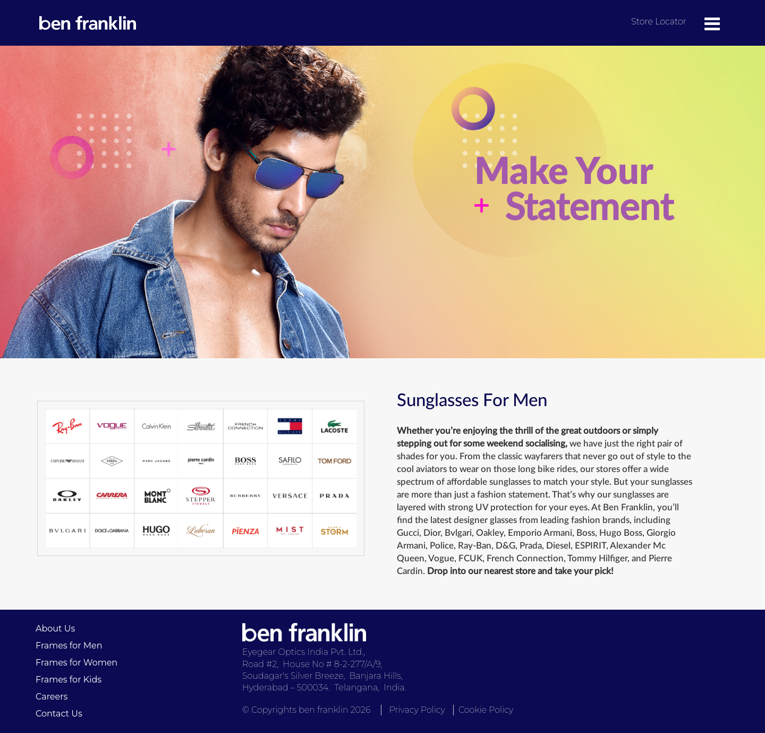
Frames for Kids (68, 680)
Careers (51, 697)
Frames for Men (69, 646)
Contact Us (59, 714)
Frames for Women (76, 663)
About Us (55, 629)
